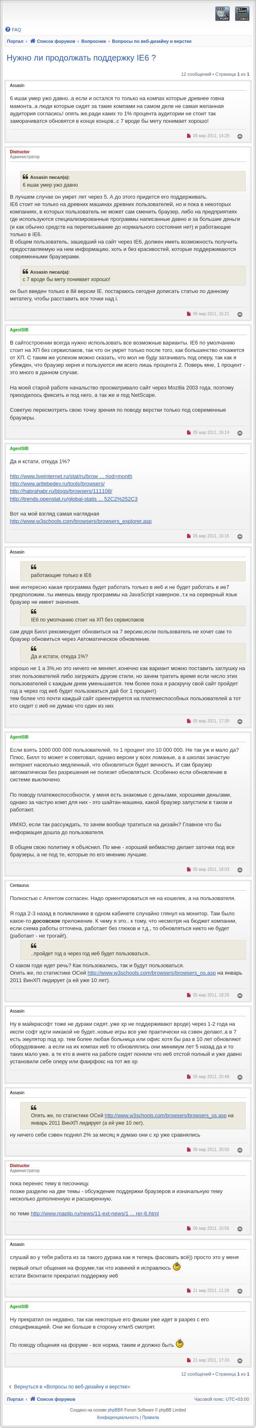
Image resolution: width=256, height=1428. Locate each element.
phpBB (114, 1410)
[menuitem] (13, 30)
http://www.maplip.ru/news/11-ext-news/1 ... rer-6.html (95, 1213)
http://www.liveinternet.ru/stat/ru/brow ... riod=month (71, 476)
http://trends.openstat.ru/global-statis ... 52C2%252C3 (73, 499)
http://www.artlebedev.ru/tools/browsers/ (57, 484)
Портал (15, 41)
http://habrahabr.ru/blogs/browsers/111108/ (61, 491)
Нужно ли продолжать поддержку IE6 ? (81, 57)
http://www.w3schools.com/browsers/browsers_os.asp (152, 973)
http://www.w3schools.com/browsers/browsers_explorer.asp (81, 521)
